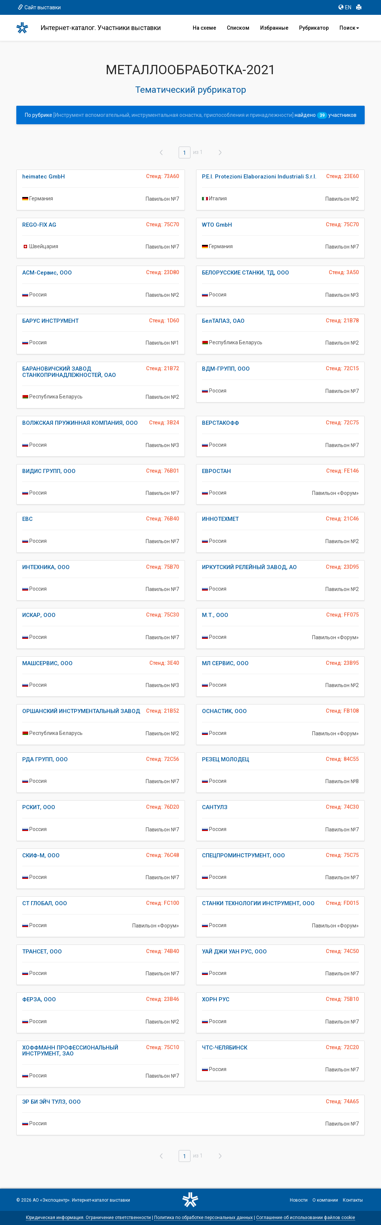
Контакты (353, 1200)
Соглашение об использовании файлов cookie (305, 1217)
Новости (299, 1200)
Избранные (274, 28)
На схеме (204, 28)
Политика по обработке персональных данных (203, 1217)
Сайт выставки (39, 7)
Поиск (349, 28)
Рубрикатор (314, 28)
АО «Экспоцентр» (51, 1200)
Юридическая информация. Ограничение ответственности (88, 1217)
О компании (325, 1200)
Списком (238, 28)
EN (344, 7)
